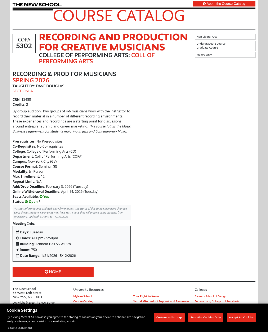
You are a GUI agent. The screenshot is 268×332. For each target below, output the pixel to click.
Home (53, 271)
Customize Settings (169, 318)
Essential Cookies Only (206, 318)
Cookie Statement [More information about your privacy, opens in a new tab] (20, 329)
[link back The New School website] (37, 4)
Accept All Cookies (241, 318)
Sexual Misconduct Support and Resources (161, 301)
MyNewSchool (82, 296)
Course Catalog (119, 15)
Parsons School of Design (211, 296)
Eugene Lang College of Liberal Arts (217, 301)
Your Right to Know (146, 296)
